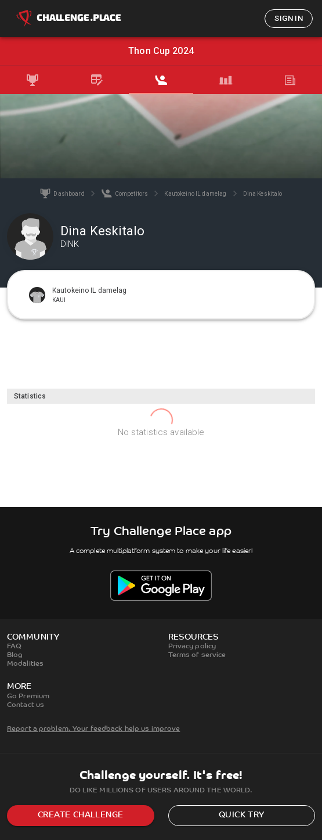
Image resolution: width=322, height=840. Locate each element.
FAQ (14, 646)
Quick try (242, 815)
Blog (15, 655)
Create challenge (80, 815)
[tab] (32, 80)
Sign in (288, 18)
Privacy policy (192, 646)
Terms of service (197, 655)
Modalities (25, 663)
